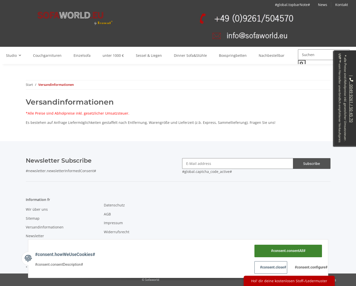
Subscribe (311, 163)
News (322, 4)
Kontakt (341, 4)
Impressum (113, 222)
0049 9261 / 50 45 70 (351, 100)
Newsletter (35, 235)
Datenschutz (114, 205)
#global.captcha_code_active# (207, 171)
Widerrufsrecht (116, 231)
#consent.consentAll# (287, 251)
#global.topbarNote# (292, 4)
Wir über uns (37, 209)
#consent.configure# (307, 267)
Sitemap (33, 218)
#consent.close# (273, 267)
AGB (107, 214)
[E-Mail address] (237, 163)
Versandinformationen (45, 227)
